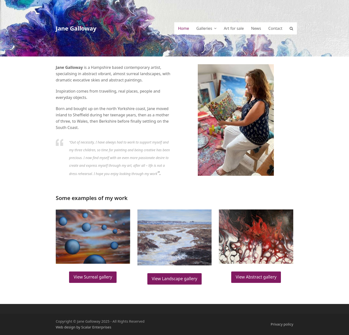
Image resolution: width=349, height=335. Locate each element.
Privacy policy (282, 324)
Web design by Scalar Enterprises (83, 327)
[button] (291, 28)
